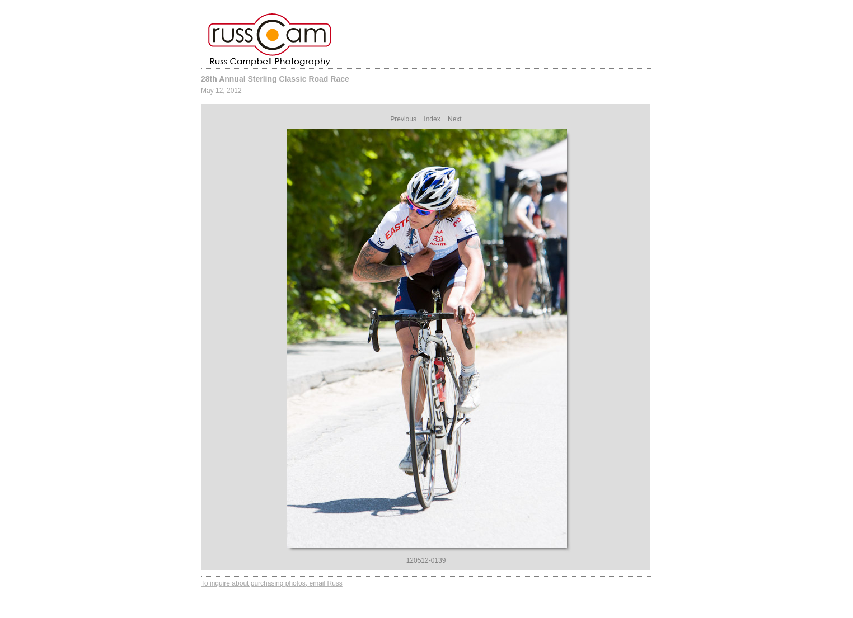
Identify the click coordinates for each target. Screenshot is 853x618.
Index (432, 119)
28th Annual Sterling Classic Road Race (275, 78)
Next (455, 119)
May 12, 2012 (221, 91)
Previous (403, 119)
